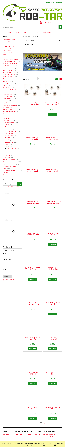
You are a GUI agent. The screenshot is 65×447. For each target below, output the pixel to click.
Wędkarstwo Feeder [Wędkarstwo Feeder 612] (8, 107)
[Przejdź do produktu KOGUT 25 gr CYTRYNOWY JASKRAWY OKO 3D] (53, 327)
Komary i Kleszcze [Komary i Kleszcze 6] (8, 70)
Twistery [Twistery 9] (7, 155)
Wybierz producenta (8, 250)
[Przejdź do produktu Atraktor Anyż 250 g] (12, 240)
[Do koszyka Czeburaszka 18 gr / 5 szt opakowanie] (52, 114)
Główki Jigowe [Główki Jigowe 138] (9, 142)
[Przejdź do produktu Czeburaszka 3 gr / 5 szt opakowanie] (53, 127)
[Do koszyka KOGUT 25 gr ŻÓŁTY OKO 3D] (32, 383)
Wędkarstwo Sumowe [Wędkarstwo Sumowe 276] (9, 159)
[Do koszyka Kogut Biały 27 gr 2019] (32, 418)
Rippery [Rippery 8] (7, 153)
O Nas (52, 439)
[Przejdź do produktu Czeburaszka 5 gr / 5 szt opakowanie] (53, 159)
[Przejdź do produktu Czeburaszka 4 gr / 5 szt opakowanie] (32, 159)
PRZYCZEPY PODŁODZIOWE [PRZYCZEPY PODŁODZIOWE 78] (10, 59)
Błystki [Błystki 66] (7, 140)
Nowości (5, 172)
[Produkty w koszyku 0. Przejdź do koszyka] (45, 22)
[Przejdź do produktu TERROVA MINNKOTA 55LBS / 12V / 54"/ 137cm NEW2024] (12, 212)
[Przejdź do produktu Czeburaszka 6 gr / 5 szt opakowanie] (32, 191)
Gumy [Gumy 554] (6, 144)
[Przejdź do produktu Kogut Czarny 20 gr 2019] (53, 397)
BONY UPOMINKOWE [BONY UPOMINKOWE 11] (9, 57)
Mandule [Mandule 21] (7, 129)
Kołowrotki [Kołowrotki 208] (6, 81)
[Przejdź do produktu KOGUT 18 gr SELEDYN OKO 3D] (32, 292)
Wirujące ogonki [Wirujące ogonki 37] (9, 122)
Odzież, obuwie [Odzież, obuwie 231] (7, 83)
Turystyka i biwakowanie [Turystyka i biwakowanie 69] (10, 105)
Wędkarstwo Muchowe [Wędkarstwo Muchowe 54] (9, 111)
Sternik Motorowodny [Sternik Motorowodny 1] (9, 39)
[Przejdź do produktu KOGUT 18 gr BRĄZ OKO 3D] (32, 258)
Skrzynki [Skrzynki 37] (5, 101)
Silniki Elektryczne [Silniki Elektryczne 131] (8, 66)
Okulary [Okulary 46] (5, 85)
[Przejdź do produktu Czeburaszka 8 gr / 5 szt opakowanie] (32, 223)
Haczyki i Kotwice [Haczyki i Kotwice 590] (8, 76)
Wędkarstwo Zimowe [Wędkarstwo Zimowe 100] (9, 164)
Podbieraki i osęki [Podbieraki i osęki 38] (8, 94)
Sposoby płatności (20, 437)
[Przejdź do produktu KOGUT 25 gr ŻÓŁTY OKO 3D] (32, 362)
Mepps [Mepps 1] (7, 151)
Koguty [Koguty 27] (7, 146)
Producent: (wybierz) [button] (30, 40)
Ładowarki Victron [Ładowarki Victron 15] (8, 42)
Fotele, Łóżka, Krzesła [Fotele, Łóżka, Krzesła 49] (9, 74)
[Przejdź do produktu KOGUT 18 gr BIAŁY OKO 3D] (53, 223)
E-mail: (5, 263)
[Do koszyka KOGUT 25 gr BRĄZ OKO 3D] (32, 348)
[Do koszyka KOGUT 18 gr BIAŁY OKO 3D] (52, 244)
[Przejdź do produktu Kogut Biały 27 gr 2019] (32, 397)
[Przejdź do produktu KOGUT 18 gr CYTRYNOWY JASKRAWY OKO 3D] (53, 258)
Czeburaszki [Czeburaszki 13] (8, 127)
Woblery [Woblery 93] (7, 157)
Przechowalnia (31, 439)
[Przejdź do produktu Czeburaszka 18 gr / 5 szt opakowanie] (53, 92)
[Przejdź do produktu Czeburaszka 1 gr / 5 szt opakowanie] (32, 92)
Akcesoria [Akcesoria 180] (7, 138)
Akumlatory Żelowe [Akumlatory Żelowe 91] (8, 68)
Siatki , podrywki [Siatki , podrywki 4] (7, 96)
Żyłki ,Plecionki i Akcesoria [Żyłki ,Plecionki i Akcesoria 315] (10, 170)
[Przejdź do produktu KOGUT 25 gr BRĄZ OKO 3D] (32, 327)
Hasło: (4, 269)
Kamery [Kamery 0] (5, 79)
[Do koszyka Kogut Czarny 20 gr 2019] (52, 418)
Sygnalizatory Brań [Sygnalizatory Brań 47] (8, 103)
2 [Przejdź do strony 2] (44, 424)
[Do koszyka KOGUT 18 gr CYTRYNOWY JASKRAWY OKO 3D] (52, 279)
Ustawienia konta (31, 437)
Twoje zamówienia (32, 434)
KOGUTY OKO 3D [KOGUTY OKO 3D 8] (11, 148)
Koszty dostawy (19, 434)
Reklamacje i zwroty (44, 434)
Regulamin (6, 434)
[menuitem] (8, 32)
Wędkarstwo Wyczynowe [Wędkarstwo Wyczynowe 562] (10, 162)
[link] (42, 62)
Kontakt (52, 434)
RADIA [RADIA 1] (4, 55)
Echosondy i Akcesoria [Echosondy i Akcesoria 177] (9, 61)
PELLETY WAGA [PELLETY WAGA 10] (7, 87)
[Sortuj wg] (45, 78)
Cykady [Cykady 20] (7, 124)
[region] (42, 62)
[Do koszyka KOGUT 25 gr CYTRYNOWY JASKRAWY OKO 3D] (52, 348)
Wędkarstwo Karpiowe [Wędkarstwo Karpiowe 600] (9, 109)
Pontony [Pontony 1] (5, 92)
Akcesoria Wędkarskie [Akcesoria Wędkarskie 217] (9, 72)
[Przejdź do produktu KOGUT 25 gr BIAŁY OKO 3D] (53, 292)
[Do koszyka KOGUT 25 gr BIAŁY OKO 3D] (52, 314)
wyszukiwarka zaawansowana (13, 186)
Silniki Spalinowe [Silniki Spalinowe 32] (7, 98)
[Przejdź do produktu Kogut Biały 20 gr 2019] (53, 362)
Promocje (5, 175)
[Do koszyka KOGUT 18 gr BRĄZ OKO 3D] (32, 279)
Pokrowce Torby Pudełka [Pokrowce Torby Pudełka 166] (10, 90)
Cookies (52, 437)
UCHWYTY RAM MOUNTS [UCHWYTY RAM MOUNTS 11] (10, 63)
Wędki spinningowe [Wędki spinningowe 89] (10, 131)
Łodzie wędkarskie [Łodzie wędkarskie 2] (8, 52)
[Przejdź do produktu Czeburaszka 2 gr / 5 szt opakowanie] (32, 127)
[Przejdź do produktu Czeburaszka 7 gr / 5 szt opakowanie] (53, 191)
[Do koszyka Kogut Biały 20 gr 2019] (52, 383)
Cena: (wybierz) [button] (28, 44)
